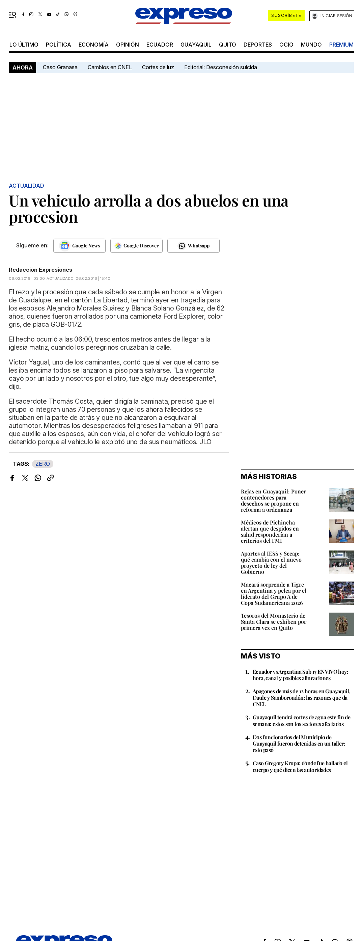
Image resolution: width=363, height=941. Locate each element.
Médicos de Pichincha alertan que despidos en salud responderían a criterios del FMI (270, 531)
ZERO (42, 463)
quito (227, 45)
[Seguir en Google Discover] (136, 246)
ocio (286, 45)
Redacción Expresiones (40, 269)
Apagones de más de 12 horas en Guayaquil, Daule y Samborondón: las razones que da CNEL (301, 697)
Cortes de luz (158, 67)
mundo (311, 45)
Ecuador (159, 45)
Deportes (258, 45)
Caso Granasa (60, 67)
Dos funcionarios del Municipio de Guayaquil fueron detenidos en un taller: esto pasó (299, 743)
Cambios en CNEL (110, 67)
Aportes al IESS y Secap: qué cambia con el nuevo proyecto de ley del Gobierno (271, 562)
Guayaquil (196, 45)
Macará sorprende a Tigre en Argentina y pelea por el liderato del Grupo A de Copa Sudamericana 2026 (273, 593)
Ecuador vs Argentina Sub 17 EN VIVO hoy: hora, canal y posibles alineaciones (300, 674)
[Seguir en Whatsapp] (193, 246)
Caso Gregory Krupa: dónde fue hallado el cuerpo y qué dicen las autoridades (300, 766)
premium (341, 45)
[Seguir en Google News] (79, 246)
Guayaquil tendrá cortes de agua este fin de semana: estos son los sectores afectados (301, 720)
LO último (23, 45)
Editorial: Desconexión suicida (220, 67)
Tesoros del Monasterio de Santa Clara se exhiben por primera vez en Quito (273, 621)
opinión (127, 45)
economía (94, 45)
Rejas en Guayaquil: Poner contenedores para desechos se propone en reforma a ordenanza (273, 500)
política (58, 45)
